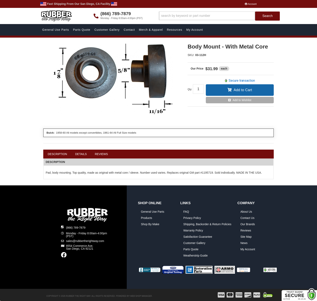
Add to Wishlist (242, 100)
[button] (219, 16)
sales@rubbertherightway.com (85, 241)
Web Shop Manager (141, 296)
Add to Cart (243, 90)
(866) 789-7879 (76, 227)
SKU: (191, 55)
